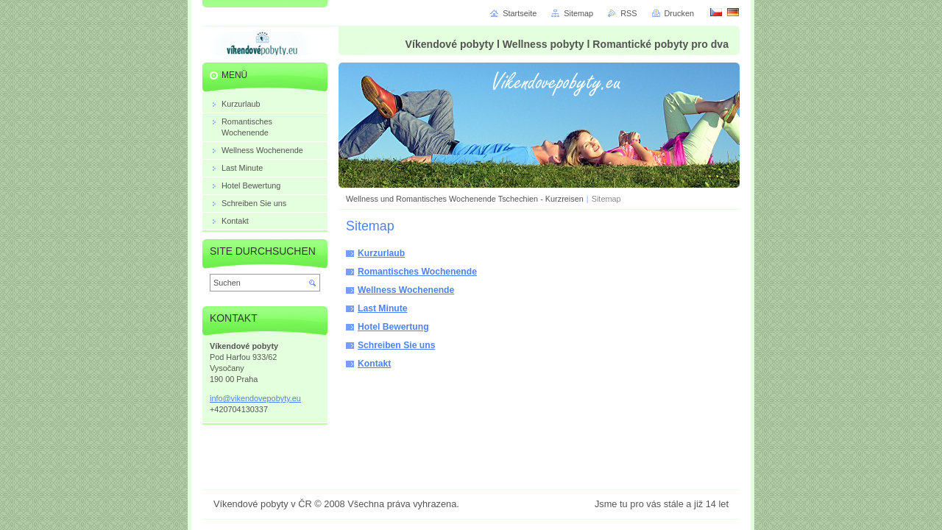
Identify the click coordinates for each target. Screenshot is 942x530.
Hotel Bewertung (393, 327)
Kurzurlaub (381, 253)
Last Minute (383, 308)
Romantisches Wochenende (417, 271)
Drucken (680, 13)
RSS (628, 13)
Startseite (519, 13)
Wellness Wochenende (406, 290)
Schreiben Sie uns (396, 345)
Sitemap (578, 13)
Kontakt (374, 363)
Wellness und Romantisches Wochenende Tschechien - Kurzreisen (465, 198)
